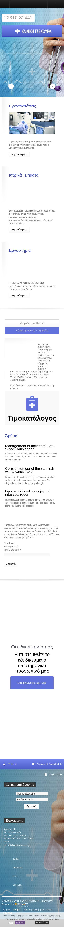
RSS (49, 909)
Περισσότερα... (19, 154)
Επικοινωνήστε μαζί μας (31, 682)
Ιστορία (16, 909)
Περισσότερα (42, 922)
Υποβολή (11, 564)
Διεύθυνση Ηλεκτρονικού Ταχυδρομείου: (12, 546)
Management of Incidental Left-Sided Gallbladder (30, 447)
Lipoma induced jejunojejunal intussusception (27, 493)
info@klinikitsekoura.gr (17, 845)
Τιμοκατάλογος (32, 418)
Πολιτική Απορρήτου (33, 909)
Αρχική (6, 909)
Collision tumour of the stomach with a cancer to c (29, 470)
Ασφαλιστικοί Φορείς (32, 323)
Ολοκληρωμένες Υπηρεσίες (32, 330)
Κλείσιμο (20, 922)
